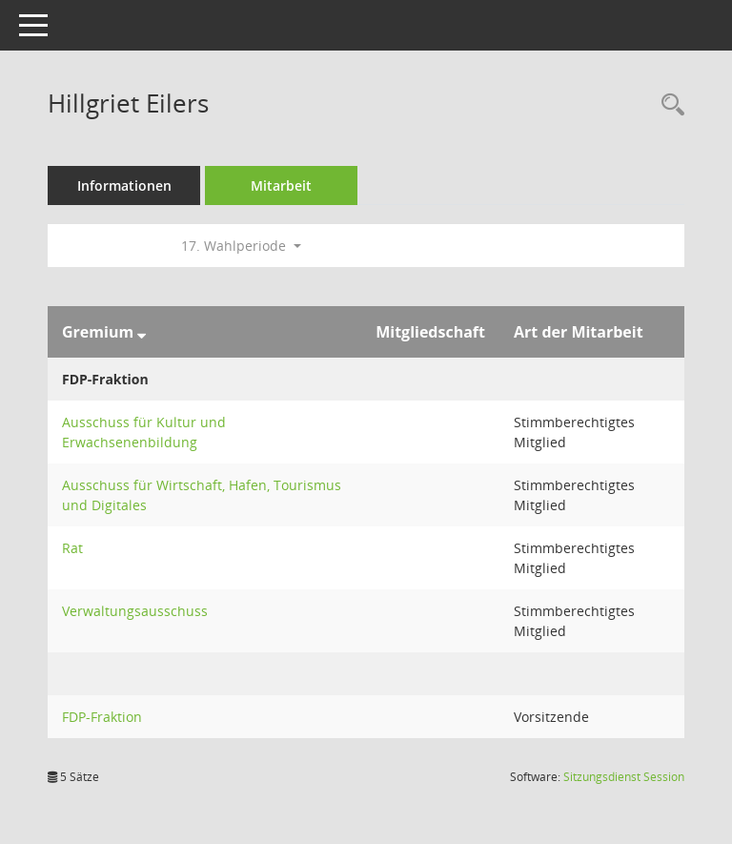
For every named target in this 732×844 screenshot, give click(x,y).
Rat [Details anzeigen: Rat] (72, 548)
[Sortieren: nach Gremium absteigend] (141, 331)
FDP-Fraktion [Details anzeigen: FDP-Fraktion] (102, 717)
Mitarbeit (281, 185)
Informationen (124, 185)
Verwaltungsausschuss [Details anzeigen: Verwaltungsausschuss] (135, 611)
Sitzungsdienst (623, 777)
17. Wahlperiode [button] (241, 246)
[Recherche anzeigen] (668, 105)
